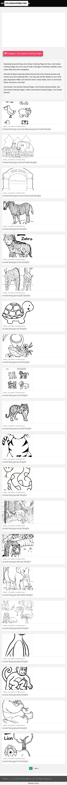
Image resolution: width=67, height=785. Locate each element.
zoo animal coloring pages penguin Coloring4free (15, 661)
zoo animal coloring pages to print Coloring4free (15, 395)
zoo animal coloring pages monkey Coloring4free (15, 694)
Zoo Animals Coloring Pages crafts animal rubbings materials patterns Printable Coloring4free (26, 129)
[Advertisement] (33, 28)
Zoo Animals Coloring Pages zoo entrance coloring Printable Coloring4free (21, 195)
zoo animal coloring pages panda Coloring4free (14, 728)
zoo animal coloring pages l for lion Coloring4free (15, 761)
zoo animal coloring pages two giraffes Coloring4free (16, 295)
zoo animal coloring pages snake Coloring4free (14, 495)
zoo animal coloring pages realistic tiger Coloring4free (16, 561)
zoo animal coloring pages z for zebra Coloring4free (15, 262)
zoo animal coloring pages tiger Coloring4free (14, 461)
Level (11, 779)
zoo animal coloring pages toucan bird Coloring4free (16, 362)
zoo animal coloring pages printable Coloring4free (15, 628)
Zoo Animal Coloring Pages (16, 126)
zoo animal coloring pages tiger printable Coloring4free (16, 428)
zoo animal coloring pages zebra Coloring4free (14, 228)
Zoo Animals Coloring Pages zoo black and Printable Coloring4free (19, 162)
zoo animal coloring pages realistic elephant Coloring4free (17, 594)
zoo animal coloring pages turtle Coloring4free (14, 328)
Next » (36, 768)
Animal (5, 126)
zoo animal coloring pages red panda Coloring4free (15, 528)
